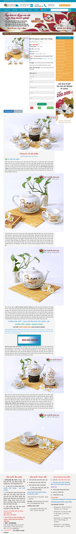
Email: (31, 98)
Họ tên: (31, 82)
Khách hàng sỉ (18, 111)
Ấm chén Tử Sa (60, 61)
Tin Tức (29, 10)
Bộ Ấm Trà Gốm (60, 67)
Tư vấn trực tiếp (64, 5)
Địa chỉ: (31, 92)
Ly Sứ (58, 79)
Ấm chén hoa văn (14, 33)
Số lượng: (32, 76)
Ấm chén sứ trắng (61, 40)
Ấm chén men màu (61, 49)
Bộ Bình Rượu (60, 70)
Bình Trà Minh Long (61, 55)
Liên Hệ (36, 10)
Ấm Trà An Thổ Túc (61, 64)
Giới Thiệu (15, 10)
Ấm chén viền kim (61, 43)
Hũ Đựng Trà (59, 76)
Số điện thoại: (33, 87)
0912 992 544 (8, 530)
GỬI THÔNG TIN (42, 104)
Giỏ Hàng (43, 10)
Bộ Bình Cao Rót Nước (62, 58)
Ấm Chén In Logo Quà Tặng (63, 73)
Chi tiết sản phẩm (9, 111)
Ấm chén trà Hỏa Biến (62, 52)
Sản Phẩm (22, 10)
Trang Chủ (7, 10)
